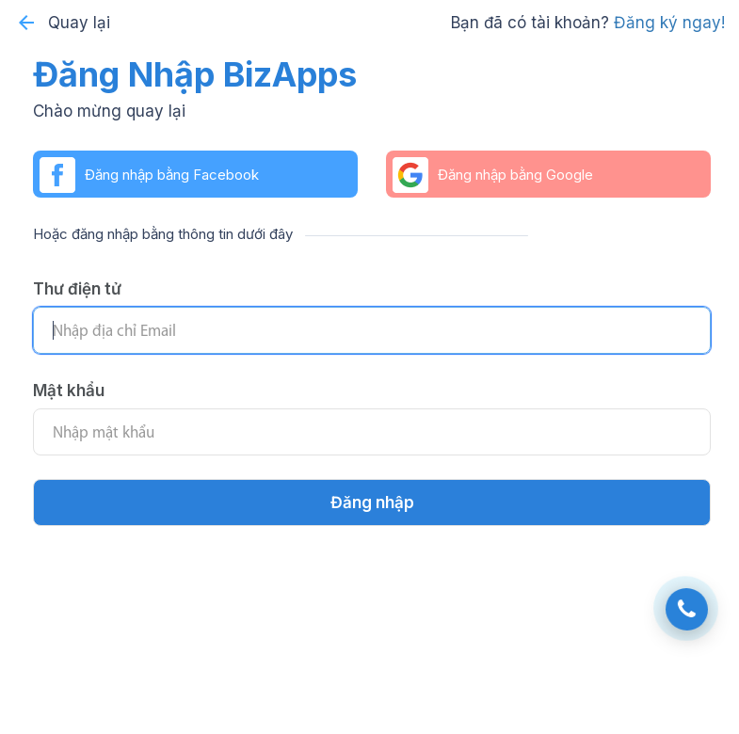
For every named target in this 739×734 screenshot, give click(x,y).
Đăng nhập (372, 502)
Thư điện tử (77, 288)
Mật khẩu (68, 390)
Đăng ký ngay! (669, 22)
